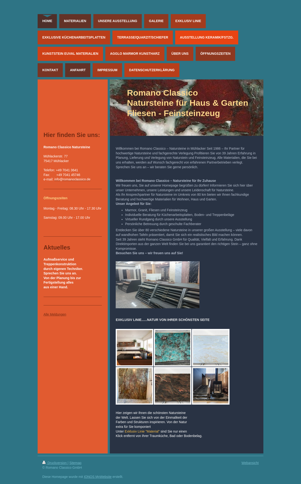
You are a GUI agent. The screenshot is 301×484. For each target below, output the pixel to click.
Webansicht (250, 463)
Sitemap (75, 463)
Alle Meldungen (55, 314)
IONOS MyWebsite (98, 477)
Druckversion (54, 463)
